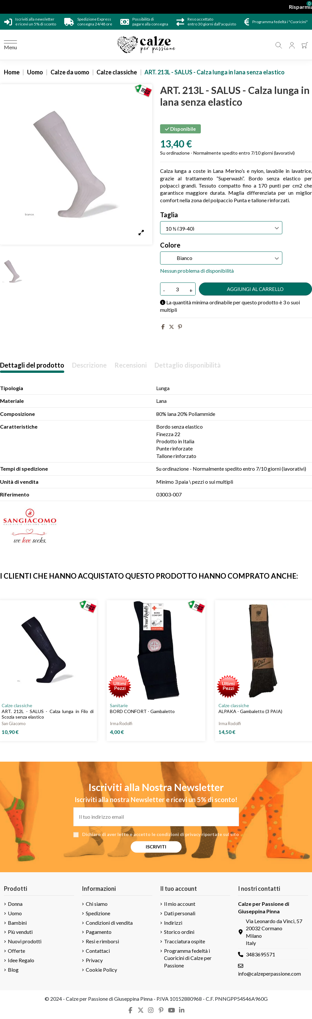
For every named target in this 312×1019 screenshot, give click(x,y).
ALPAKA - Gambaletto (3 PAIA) (250, 711)
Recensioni (130, 365)
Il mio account (179, 904)
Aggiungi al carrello (255, 289)
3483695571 (260, 954)
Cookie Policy (101, 969)
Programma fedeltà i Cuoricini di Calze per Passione (188, 958)
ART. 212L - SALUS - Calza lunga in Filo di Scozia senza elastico (48, 714)
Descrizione (89, 365)
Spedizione (98, 913)
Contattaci (98, 951)
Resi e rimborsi (102, 941)
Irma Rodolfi (121, 723)
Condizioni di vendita (109, 923)
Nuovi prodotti (24, 941)
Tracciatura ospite (184, 941)
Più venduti (20, 932)
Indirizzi (173, 923)
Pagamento (98, 932)
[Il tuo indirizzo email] (156, 817)
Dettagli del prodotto (32, 365)
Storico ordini (179, 932)
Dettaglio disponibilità (188, 365)
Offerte (16, 951)
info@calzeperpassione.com (269, 973)
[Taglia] (221, 227)
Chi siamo (97, 904)
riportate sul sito (220, 834)
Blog (13, 969)
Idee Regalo (21, 960)
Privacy (94, 960)
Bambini (17, 923)
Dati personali (179, 913)
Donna (15, 904)
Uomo (15, 913)
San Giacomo (13, 723)
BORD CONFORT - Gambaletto (142, 711)
